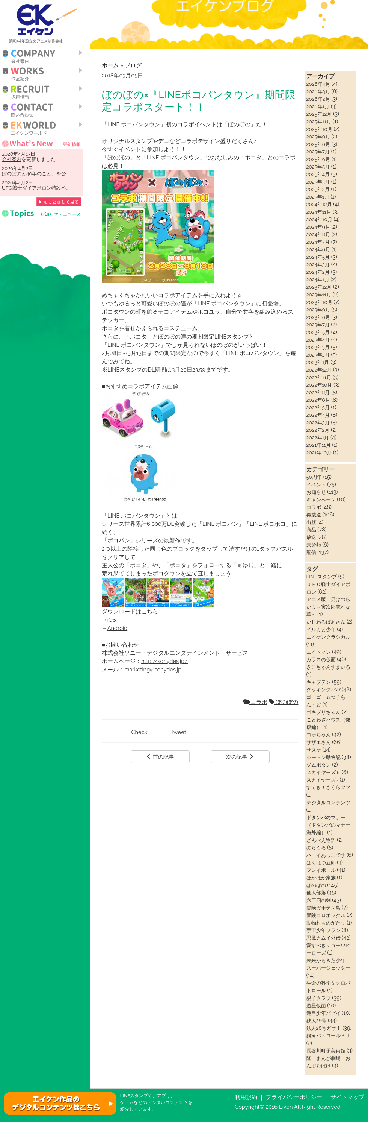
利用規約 (246, 1097)
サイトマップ (347, 1097)
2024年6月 (318, 249)
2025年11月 (319, 121)
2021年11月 (318, 445)
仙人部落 (316, 893)
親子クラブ (318, 998)
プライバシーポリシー (294, 1097)
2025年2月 (318, 189)
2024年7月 (318, 242)
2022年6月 (318, 400)
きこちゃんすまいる (328, 667)
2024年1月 (317, 279)
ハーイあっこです (325, 855)
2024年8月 (318, 234)
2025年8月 (318, 144)
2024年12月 (319, 204)
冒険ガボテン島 (323, 908)
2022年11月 (318, 377)
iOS (111, 619)
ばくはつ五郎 (321, 862)
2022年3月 (318, 422)
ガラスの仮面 (321, 659)
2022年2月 (318, 430)
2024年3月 (318, 264)
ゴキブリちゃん (323, 712)
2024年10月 (319, 219)
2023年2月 (318, 355)
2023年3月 (318, 347)
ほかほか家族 (321, 878)
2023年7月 (318, 325)
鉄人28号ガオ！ (323, 1028)
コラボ (255, 702)
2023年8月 (318, 317)
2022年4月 (318, 415)
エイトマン (318, 652)
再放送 (313, 515)
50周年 (314, 477)
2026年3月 (318, 91)
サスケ (313, 750)
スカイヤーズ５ (323, 772)
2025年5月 (318, 167)
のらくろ (316, 847)
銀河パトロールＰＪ (328, 1035)
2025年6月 (318, 159)
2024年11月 (319, 212)
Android (117, 628)
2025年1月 (317, 197)
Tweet (178, 732)
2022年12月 (319, 370)
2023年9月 (318, 310)
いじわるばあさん (325, 622)
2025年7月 (318, 152)
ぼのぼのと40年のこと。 (29, 173)
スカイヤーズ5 (322, 780)
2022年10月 (319, 385)
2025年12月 (319, 114)
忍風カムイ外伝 (323, 938)
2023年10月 (319, 302)
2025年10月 (319, 129)
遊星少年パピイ (323, 1013)
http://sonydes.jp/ (164, 661)
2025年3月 (318, 182)
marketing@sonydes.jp (152, 669)
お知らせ (316, 492)
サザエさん (318, 742)
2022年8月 (318, 392)
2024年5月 (318, 257)
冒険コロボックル (325, 915)
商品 (311, 530)
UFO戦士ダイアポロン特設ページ (39, 188)
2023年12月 (319, 287)
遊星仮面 (316, 1005)
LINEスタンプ (321, 577)
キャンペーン (321, 499)
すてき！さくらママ (328, 787)
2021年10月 (319, 452)
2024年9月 (318, 227)
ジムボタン (318, 765)
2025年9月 (318, 137)
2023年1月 (317, 362)
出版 (311, 522)
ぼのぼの (284, 702)
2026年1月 (318, 106)
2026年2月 (318, 99)
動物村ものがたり (325, 923)
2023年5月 (318, 332)
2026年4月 (318, 84)
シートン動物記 (323, 757)
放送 (311, 537)
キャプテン (318, 682)
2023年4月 (318, 340)
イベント (316, 484)
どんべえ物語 (321, 840)
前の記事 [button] (160, 757)
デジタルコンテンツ (328, 802)
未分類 (313, 545)
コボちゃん (318, 735)
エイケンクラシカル (328, 637)
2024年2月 (318, 272)
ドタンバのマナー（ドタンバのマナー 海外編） (330, 824)
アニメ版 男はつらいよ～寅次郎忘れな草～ (328, 606)
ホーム (110, 65)
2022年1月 (317, 437)
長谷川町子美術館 (325, 1051)
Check (139, 732)
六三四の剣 (318, 900)
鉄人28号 (316, 1020)
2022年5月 (318, 407)
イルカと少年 (321, 629)
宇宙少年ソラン (323, 930)
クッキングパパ (323, 689)
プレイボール (321, 870)
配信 (311, 552)
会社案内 (11, 159)
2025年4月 (318, 174)
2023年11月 (319, 295)
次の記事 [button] (240, 757)
